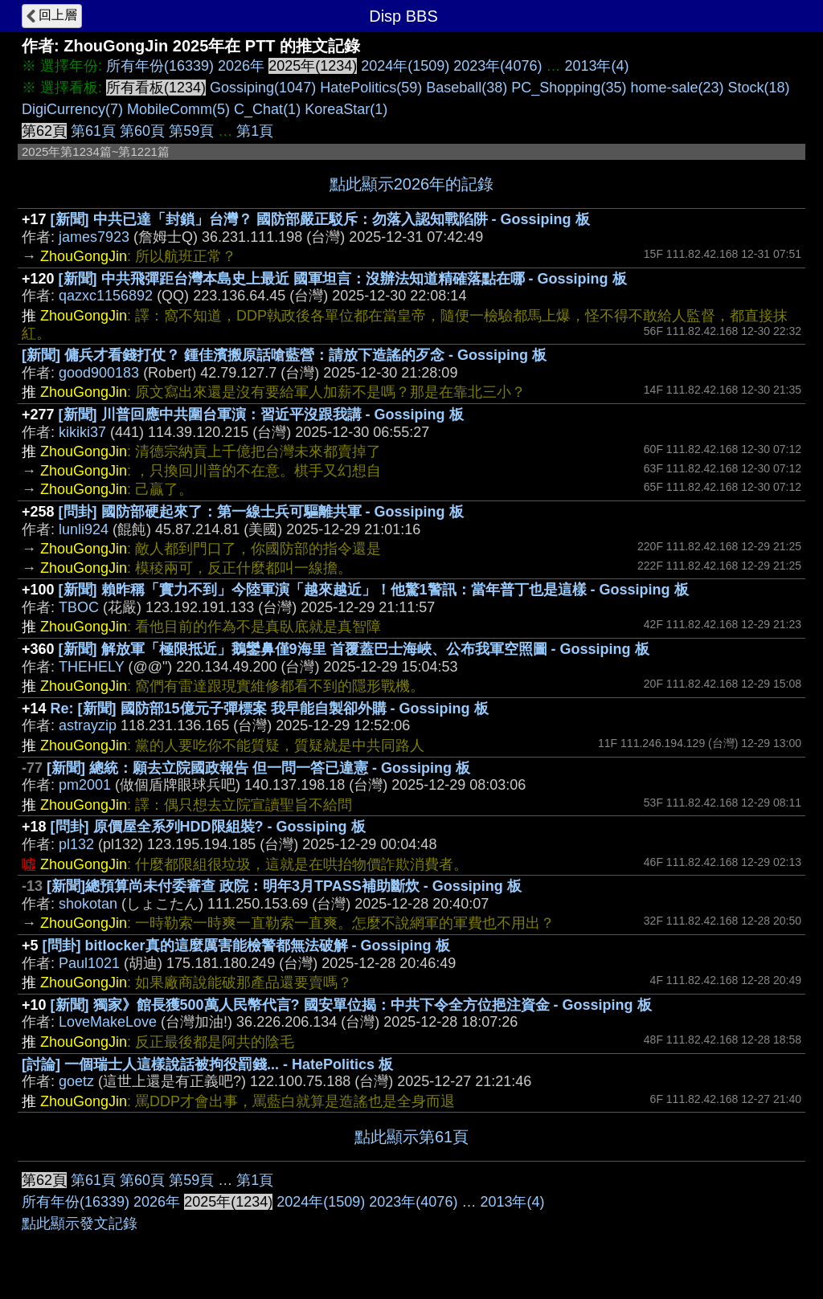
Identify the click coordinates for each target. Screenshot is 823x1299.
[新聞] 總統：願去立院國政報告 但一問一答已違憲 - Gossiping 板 (258, 768)
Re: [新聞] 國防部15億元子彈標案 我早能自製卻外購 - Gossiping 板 (270, 709)
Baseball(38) (466, 88)
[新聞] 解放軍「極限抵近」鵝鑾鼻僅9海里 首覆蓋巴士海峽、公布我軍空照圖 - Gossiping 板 (354, 649)
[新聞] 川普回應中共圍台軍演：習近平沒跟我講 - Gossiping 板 (261, 414)
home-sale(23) (676, 88)
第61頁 (93, 131)
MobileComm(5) (178, 109)
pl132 (76, 844)
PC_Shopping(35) (568, 88)
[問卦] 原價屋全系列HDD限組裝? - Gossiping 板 (208, 827)
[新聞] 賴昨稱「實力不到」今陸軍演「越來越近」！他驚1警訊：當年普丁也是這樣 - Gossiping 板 (374, 590)
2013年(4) (596, 66)
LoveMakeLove (108, 1022)
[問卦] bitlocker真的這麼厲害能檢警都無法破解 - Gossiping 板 (246, 945)
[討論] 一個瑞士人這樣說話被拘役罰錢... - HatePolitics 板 (207, 1064)
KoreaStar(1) (346, 109)
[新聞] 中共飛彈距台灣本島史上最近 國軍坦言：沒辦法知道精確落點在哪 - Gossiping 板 (343, 279)
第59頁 (191, 131)
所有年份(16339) (160, 66)
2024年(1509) (405, 66)
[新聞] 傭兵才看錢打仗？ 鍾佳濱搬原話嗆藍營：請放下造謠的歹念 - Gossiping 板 (284, 355)
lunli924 (84, 529)
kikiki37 (82, 432)
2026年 (241, 66)
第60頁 (142, 131)
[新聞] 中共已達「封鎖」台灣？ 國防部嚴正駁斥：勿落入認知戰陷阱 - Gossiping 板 (320, 219)
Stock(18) (759, 88)
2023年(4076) (497, 66)
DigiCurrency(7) (72, 109)
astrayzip (88, 725)
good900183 (99, 373)
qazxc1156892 (106, 296)
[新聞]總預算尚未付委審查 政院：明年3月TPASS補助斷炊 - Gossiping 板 (284, 886)
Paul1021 (89, 963)
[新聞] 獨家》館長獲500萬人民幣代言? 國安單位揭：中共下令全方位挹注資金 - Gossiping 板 (351, 1005)
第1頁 (254, 131)
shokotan (88, 904)
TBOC (79, 607)
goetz (76, 1081)
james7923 (94, 237)
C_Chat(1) (267, 109)
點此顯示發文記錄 (79, 1223)
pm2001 (85, 785)
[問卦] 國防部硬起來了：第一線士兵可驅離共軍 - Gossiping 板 (261, 512)
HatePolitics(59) (371, 88)
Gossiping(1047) (263, 88)
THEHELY (91, 667)
